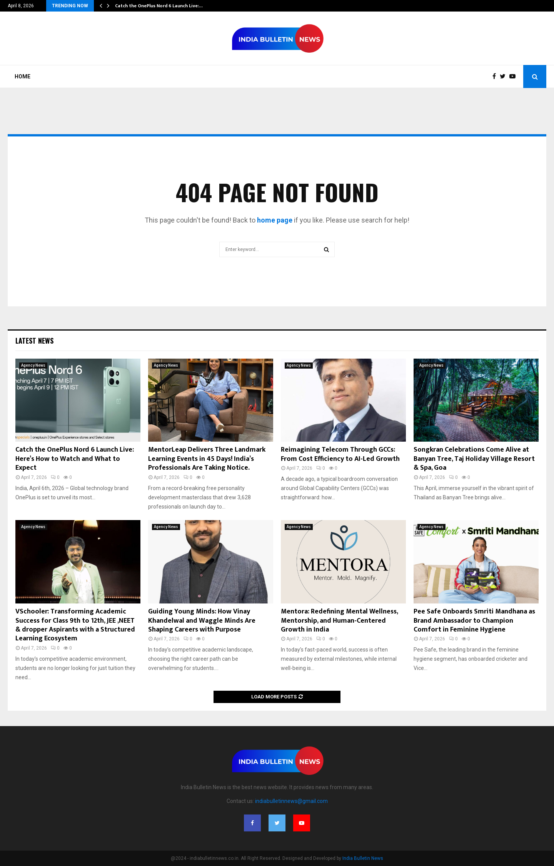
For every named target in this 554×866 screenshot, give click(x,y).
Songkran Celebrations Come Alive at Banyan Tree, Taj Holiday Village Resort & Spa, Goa (474, 459)
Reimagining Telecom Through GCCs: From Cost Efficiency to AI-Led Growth (340, 454)
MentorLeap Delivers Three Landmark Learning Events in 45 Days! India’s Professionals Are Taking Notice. (206, 459)
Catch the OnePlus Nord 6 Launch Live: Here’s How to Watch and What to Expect (74, 459)
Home (22, 76)
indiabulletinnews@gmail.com (291, 801)
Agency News (33, 365)
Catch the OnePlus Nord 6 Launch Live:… (159, 6)
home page (274, 220)
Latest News (34, 341)
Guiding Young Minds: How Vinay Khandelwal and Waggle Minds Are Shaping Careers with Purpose (201, 620)
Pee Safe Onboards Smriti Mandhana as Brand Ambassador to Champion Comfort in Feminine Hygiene (474, 620)
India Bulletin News (362, 858)
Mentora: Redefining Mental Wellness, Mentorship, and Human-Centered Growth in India (339, 620)
